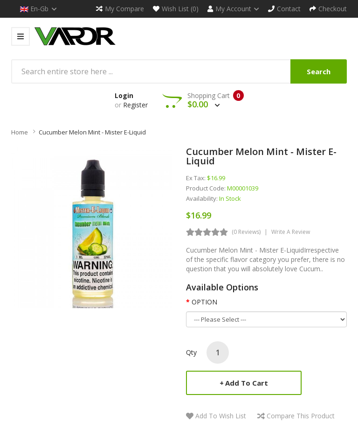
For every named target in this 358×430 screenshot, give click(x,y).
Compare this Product (301, 415)
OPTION (204, 301)
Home (19, 132)
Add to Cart (246, 383)
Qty (191, 352)
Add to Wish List (220, 415)
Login (124, 95)
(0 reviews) (246, 232)
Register (135, 104)
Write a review (290, 232)
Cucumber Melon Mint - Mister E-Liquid (92, 132)
